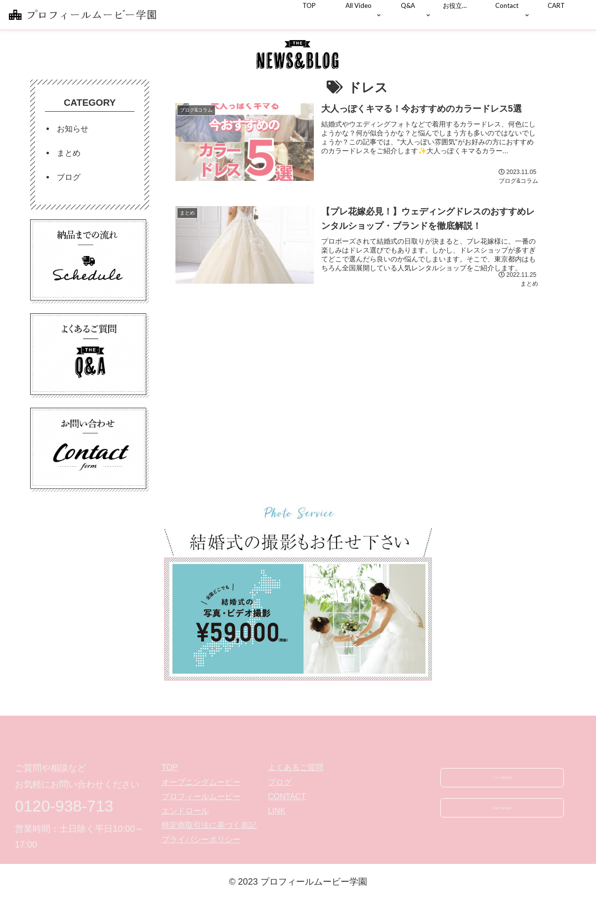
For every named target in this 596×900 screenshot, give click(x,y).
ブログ (69, 176)
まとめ (69, 152)
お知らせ (72, 128)
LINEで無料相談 (502, 816)
